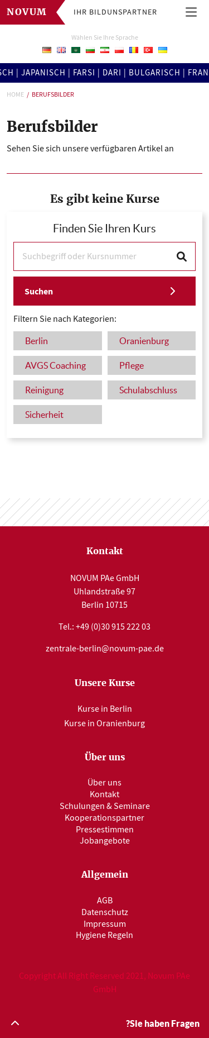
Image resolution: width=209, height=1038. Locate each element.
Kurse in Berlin (104, 709)
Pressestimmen (105, 829)
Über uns (104, 782)
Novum (27, 12)
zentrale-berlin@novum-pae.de (105, 648)
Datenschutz (104, 912)
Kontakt (104, 794)
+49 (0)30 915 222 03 (113, 626)
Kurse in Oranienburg (104, 723)
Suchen (39, 291)
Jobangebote (105, 840)
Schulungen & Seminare (105, 806)
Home (15, 94)
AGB (105, 900)
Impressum (105, 924)
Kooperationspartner (104, 817)
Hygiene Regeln (104, 935)
